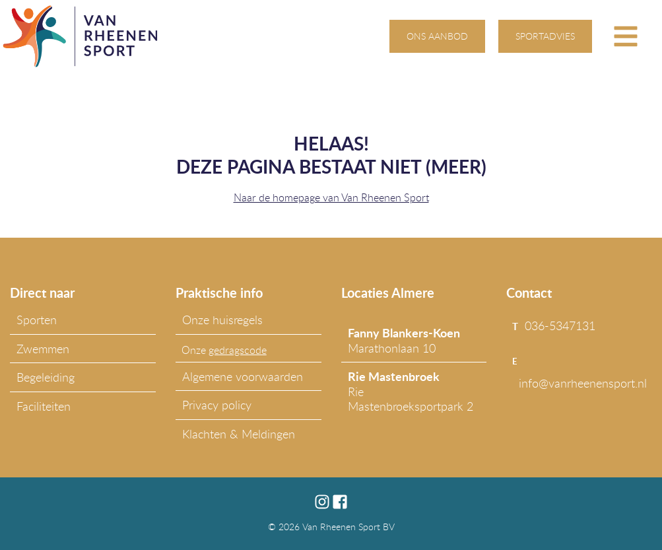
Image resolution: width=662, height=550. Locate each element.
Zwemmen (43, 349)
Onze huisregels (222, 319)
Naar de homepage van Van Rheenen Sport (331, 197)
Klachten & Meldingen (238, 434)
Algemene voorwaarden (242, 376)
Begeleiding (46, 377)
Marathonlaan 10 (404, 340)
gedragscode (238, 350)
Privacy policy (216, 405)
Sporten (37, 319)
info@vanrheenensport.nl (583, 383)
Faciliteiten (44, 406)
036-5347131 (560, 325)
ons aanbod (437, 36)
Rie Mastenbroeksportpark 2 (410, 391)
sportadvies (545, 36)
